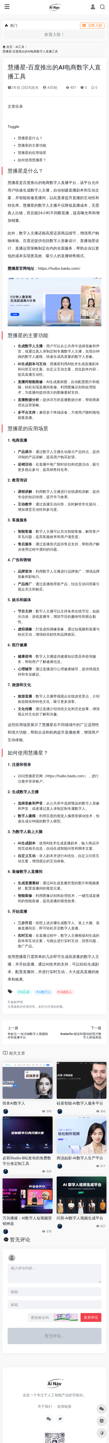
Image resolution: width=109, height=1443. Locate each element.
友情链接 (64, 1406)
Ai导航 (50, 88)
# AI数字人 (43, 992)
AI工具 (19, 47)
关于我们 (45, 1406)
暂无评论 (20, 1240)
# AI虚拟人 (64, 992)
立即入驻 (92, 25)
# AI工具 (23, 992)
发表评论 (91, 1317)
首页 (9, 47)
